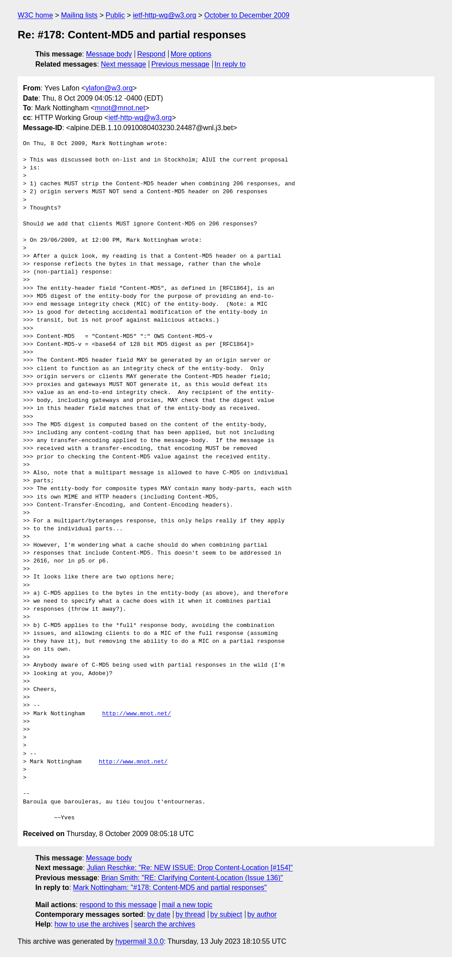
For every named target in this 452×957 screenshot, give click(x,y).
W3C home (35, 15)
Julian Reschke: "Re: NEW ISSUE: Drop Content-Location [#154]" (190, 867)
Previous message (180, 64)
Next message (123, 64)
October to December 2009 (247, 15)
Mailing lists (79, 15)
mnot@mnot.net (120, 108)
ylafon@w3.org (109, 88)
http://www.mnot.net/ (136, 714)
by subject (226, 914)
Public (115, 15)
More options (191, 54)
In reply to (230, 64)
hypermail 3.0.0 (139, 941)
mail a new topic (187, 904)
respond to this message (117, 904)
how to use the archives (92, 924)
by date (158, 914)
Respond (151, 54)
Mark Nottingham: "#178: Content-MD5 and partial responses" (170, 887)
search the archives (165, 924)
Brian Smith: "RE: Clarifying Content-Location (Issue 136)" (192, 878)
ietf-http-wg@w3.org (164, 15)
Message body (109, 54)
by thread (190, 914)
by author (262, 914)
